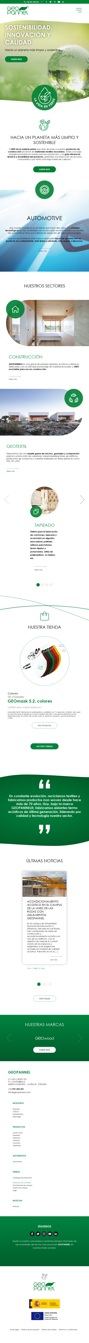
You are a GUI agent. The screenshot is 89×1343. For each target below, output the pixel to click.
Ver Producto (44, 725)
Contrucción (18, 1133)
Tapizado (16, 1138)
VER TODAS (44, 998)
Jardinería (17, 1145)
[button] (82, 499)
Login (15, 1190)
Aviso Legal (14, 1329)
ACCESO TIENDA (44, 746)
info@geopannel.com (19, 1092)
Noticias (16, 1206)
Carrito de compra (20, 1188)
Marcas (16, 1111)
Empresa (16, 1109)
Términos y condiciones (68, 1329)
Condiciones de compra (22, 1185)
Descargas (17, 1117)
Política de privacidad (30, 1329)
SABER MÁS (16, 59)
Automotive (17, 1162)
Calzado (16, 1140)
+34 (32, 2)
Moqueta (16, 1143)
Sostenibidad (18, 1114)
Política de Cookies (49, 1329)
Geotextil (16, 1135)
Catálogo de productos (22, 1178)
